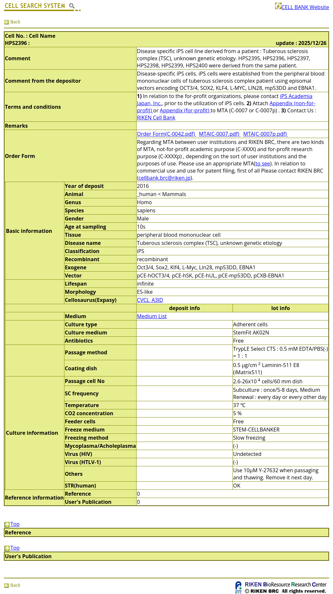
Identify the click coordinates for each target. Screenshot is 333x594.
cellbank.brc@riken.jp (165, 177)
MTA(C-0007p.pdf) (265, 133)
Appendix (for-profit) (185, 110)
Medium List (152, 316)
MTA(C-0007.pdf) (220, 133)
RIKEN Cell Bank (156, 117)
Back (12, 22)
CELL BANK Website (302, 7)
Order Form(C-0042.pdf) (166, 133)
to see (262, 163)
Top (12, 524)
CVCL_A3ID (150, 300)
